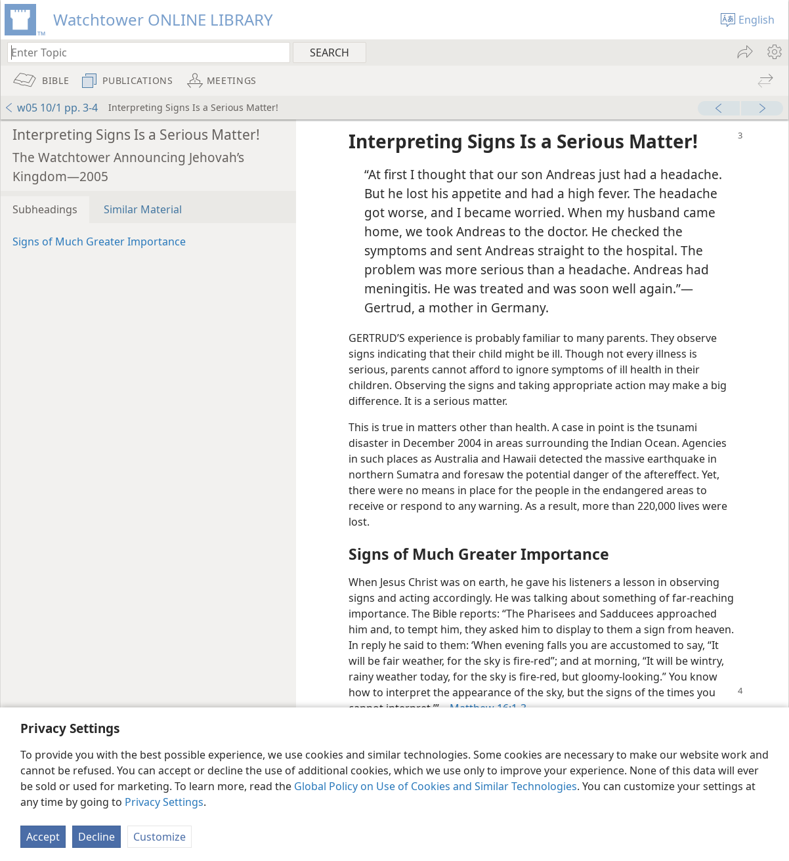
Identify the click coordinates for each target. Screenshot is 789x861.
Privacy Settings (164, 802)
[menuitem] (773, 51)
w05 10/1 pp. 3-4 (51, 107)
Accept (43, 837)
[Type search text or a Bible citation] (142, 52)
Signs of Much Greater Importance (99, 241)
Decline (96, 837)
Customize (159, 837)
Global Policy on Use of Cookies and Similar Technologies (435, 786)
